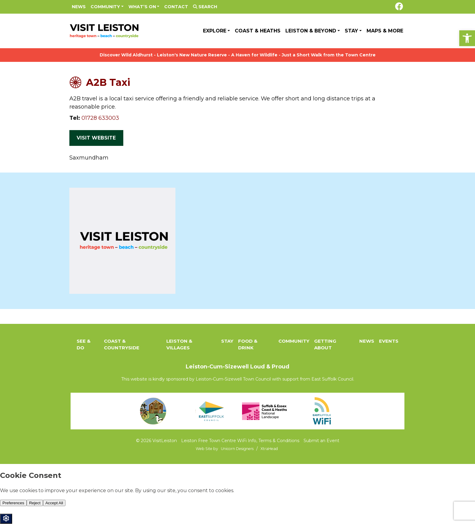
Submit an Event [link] (321, 440)
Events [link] (388, 341)
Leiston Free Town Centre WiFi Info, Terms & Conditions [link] (240, 440)
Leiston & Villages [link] (179, 344)
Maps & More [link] (385, 31)
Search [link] (205, 6)
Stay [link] (351, 31)
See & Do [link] (84, 344)
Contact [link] (176, 6)
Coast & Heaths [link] (258, 31)
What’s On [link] (142, 6)
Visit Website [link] (96, 138)
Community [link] (105, 6)
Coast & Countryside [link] (121, 344)
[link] (467, 38)
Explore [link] (214, 31)
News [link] (79, 6)
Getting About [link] (325, 344)
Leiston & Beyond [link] (310, 31)
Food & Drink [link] (247, 344)
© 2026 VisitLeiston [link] (156, 440)
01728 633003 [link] (100, 118)
